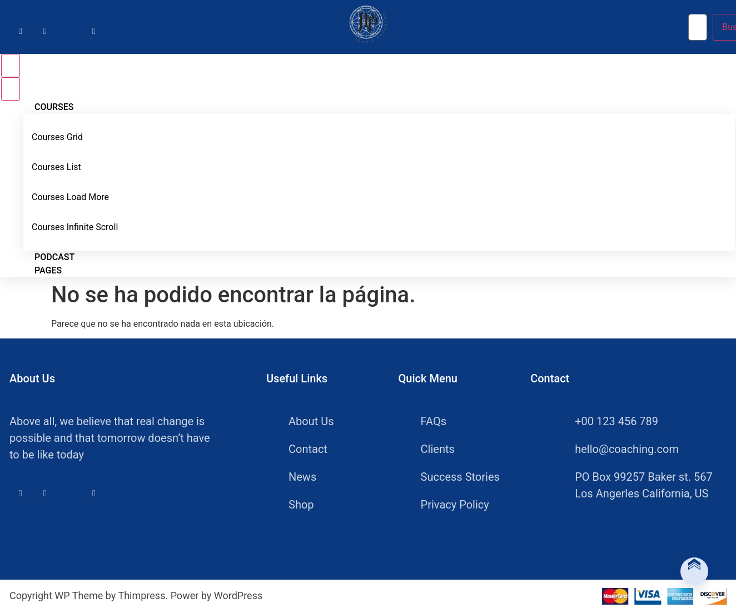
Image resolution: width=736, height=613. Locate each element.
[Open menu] (10, 65)
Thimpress (141, 595)
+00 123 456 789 (605, 421)
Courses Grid (57, 137)
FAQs (433, 421)
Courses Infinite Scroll (75, 227)
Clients (438, 449)
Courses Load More (70, 197)
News (302, 477)
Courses (53, 107)
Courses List (56, 167)
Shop (301, 504)
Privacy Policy (455, 504)
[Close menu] (10, 89)
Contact (308, 449)
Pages (48, 270)
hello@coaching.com (616, 449)
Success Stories (460, 477)
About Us (311, 421)
